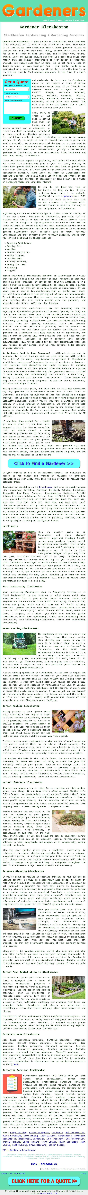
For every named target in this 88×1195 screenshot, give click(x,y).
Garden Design (57, 1145)
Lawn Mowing (31, 1136)
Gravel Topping (11, 1142)
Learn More (46, 1193)
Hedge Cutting (18, 1133)
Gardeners (57, 1133)
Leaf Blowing (48, 1136)
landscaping (30, 146)
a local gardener (62, 48)
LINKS (52, 20)
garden (44, 42)
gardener (7, 75)
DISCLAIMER (79, 20)
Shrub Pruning (31, 1142)
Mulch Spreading (12, 1136)
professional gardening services (63, 1082)
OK (56, 1193)
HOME (45, 20)
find (12, 1040)
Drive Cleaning (37, 1145)
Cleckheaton (46, 487)
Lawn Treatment (54, 1139)
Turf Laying (49, 1142)
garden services (12, 1122)
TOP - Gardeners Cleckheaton (19, 1150)
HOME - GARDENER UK (44, 1164)
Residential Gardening (31, 1139)
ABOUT (60, 20)
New (11, 1173)
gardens (58, 51)
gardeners (37, 311)
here (16, 1064)
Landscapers (65, 1136)
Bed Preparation (75, 1133)
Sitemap (4, 1173)
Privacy (84, 1173)
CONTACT (68, 20)
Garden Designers (39, 1133)
